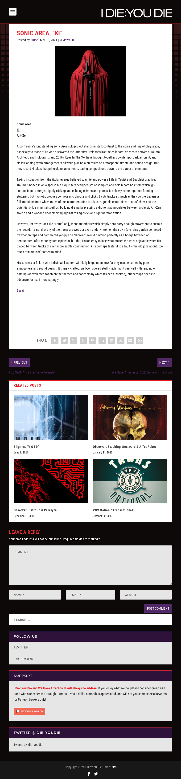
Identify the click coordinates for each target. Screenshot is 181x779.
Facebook (23, 659)
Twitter (21, 647)
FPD (114, 767)
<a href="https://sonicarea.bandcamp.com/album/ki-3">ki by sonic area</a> (90, 313)
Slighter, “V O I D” (26, 447)
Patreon (62, 694)
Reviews (64, 40)
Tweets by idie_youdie (28, 745)
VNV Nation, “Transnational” (113, 510)
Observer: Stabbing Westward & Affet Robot (124, 447)
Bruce (34, 40)
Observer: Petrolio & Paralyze (35, 510)
